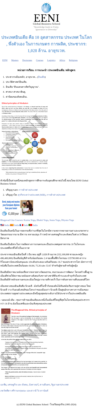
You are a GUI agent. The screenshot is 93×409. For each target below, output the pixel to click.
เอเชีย (3, 384)
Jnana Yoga (54, 220)
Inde (26, 225)
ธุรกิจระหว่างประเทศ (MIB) (31, 195)
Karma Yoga (29, 220)
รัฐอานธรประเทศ (59, 384)
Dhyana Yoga (67, 220)
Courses (39, 60)
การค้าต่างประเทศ (28, 190)
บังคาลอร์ (34, 384)
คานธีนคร (45, 384)
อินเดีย (41, 77)
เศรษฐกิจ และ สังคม (18, 384)
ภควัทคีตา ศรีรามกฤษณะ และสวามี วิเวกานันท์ (24, 390)
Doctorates (27, 60)
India (7, 225)
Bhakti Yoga (42, 220)
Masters (14, 60)
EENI (4, 60)
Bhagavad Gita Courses (11, 220)
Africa (62, 60)
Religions (73, 60)
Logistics (51, 60)
